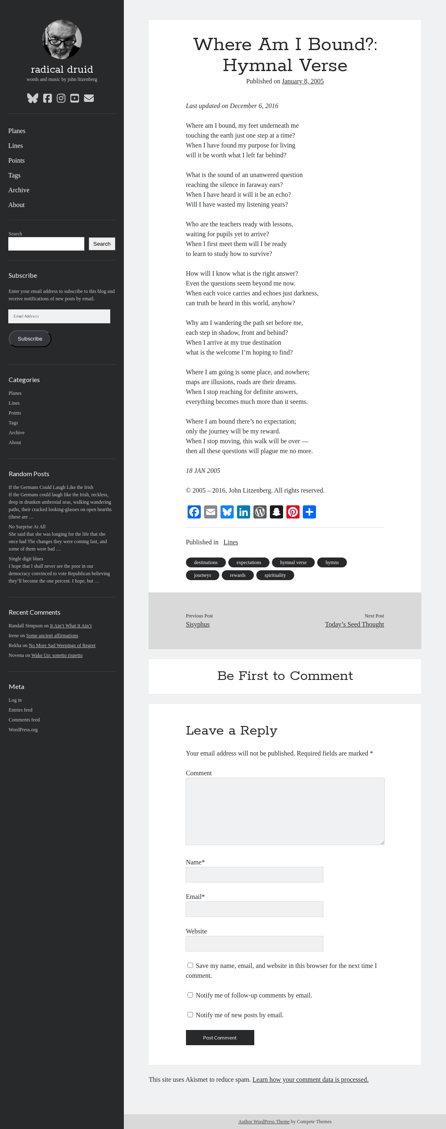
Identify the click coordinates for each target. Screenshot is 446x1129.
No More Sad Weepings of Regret (62, 645)
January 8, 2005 (303, 81)
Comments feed (24, 720)
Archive (19, 190)
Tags (14, 175)
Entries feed (21, 710)
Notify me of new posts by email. (240, 1014)
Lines (15, 145)
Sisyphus (198, 624)
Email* (195, 896)
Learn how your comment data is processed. (311, 1079)
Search (15, 234)
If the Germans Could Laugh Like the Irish (51, 487)
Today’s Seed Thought (354, 624)
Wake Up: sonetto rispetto (57, 655)
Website (196, 931)
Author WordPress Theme (264, 1121)
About (16, 204)
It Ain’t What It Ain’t (70, 626)
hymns (332, 562)
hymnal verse (293, 562)
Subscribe (30, 339)
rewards (238, 575)
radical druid (62, 69)
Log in (15, 700)
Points (16, 160)
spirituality (275, 575)
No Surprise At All (27, 527)
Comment (199, 773)
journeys (202, 575)
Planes (17, 130)
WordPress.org (23, 730)
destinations (206, 562)
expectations (249, 562)
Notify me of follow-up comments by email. (254, 995)
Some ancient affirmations (52, 635)
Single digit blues (26, 559)
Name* (195, 862)
